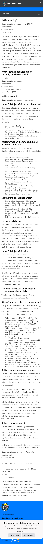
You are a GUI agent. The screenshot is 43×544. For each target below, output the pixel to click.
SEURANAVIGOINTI (23, 3)
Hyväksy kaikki (15, 535)
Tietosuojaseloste (7, 514)
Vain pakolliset (28, 535)
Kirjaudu (21, 14)
